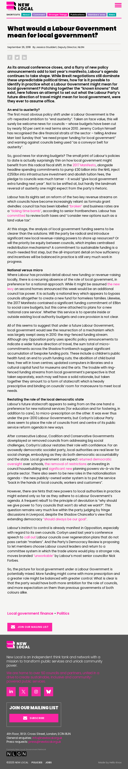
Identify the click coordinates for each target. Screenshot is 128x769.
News (112, 14)
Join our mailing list (30, 627)
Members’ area (96, 14)
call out (30, 537)
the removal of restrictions (65, 464)
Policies (37, 762)
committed (16, 215)
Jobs (48, 762)
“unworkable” (44, 556)
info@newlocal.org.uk (47, 738)
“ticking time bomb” (25, 211)
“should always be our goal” (65, 519)
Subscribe (33, 718)
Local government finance (30, 613)
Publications (77, 14)
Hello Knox (116, 762)
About (26, 14)
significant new (60, 468)
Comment (39, 14)
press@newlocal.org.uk (44, 742)
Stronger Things (58, 14)
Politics (63, 613)
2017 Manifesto (84, 165)
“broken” (75, 206)
